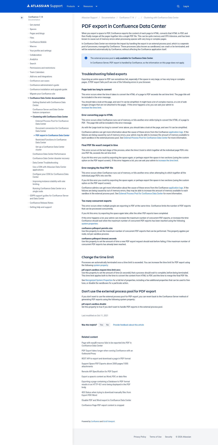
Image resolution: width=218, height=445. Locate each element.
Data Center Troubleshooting (45, 162)
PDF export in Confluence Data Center (52, 135)
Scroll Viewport (109, 421)
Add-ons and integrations (41, 76)
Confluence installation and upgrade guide (48, 89)
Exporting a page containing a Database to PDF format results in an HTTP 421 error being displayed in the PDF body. (106, 384)
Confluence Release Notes (41, 203)
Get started (35, 25)
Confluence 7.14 (35, 17)
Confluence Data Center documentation (47, 98)
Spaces (33, 29)
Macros (33, 46)
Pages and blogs (37, 33)
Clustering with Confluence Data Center (50, 117)
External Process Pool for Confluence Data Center (146, 138)
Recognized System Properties (98, 280)
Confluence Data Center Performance (49, 154)
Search (178, 6)
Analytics (34, 59)
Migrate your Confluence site (42, 94)
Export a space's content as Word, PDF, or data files (104, 376)
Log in (186, 6)
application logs (176, 132)
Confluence (95, 421)
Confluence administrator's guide (44, 85)
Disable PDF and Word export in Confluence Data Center (106, 400)
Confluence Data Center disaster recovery (51, 158)
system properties (90, 223)
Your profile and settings (40, 51)
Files (32, 38)
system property (101, 265)
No (107, 325)
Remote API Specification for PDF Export (100, 371)
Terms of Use (155, 437)
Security (168, 437)
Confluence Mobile (38, 42)
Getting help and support (41, 207)
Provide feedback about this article (128, 325)
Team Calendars (37, 72)
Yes (101, 325)
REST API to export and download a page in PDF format (106, 358)
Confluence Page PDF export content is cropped (103, 405)
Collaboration (36, 55)
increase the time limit (91, 108)
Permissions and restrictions (42, 68)
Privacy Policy (140, 437)
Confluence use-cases (39, 81)
